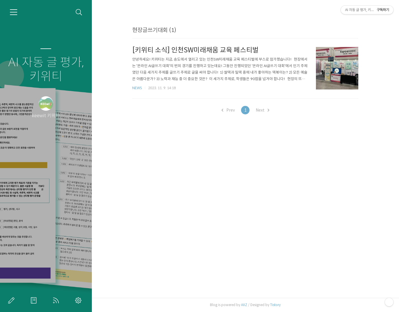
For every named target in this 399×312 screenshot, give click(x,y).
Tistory (275, 305)
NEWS (137, 88)
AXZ (244, 305)
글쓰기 (12, 300)
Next (262, 110)
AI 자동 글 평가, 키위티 (46, 69)
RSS (57, 300)
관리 (79, 300)
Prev (228, 110)
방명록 (35, 300)
